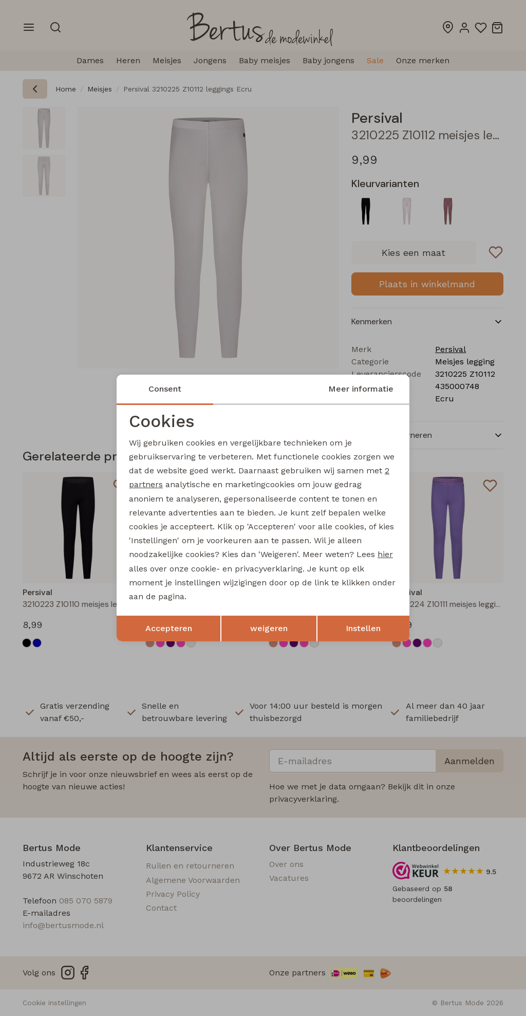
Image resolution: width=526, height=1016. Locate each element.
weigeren (269, 628)
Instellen (363, 628)
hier (385, 554)
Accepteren (168, 628)
